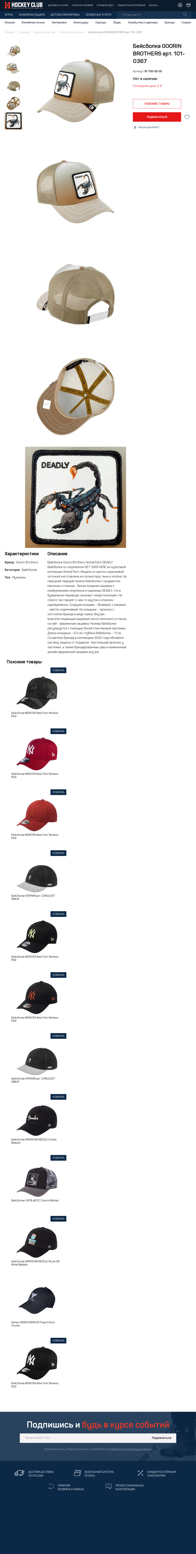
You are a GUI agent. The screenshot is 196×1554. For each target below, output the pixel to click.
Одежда (100, 22)
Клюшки (10, 22)
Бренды (170, 22)
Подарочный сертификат (131, 6)
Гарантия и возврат (82, 6)
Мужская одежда (44, 32)
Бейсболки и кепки (71, 32)
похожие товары (157, 104)
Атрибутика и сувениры (143, 22)
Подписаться (161, 1438)
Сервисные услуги (98, 15)
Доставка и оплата (58, 6)
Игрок (9, 15)
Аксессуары (81, 22)
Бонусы (153, 6)
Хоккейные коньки (33, 22)
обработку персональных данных (131, 1449)
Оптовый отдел (105, 6)
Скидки (186, 22)
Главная (9, 32)
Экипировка (59, 22)
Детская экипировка (65, 15)
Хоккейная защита (32, 15)
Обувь (117, 22)
